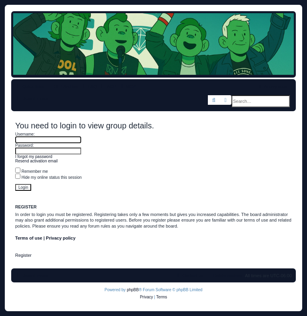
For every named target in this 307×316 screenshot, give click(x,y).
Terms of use (28, 238)
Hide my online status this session (48, 177)
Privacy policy (61, 238)
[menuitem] (89, 86)
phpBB (133, 290)
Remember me (31, 171)
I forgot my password (33, 156)
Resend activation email (36, 161)
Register (23, 255)
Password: (24, 145)
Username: (25, 134)
